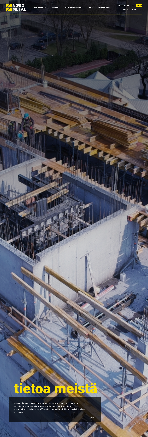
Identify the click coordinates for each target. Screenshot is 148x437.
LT (119, 6)
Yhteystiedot (104, 7)
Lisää (93, 417)
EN (124, 6)
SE (128, 6)
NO (133, 6)
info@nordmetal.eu (130, 9)
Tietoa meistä (40, 7)
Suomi (139, 6)
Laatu (90, 7)
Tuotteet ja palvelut (73, 7)
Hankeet (55, 7)
